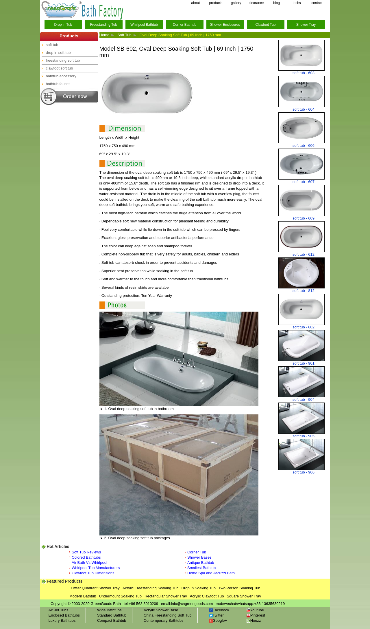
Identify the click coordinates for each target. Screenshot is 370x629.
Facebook (219, 610)
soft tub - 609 (303, 218)
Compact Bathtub (111, 620)
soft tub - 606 (303, 145)
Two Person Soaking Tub (239, 588)
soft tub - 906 (303, 472)
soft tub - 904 (303, 399)
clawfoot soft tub (59, 68)
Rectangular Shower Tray (166, 596)
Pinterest (256, 615)
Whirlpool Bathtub (144, 25)
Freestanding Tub (103, 25)
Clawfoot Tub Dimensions (93, 573)
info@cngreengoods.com (192, 603)
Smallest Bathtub (201, 568)
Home (104, 35)
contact (317, 3)
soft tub (52, 45)
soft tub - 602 (303, 327)
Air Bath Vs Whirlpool (89, 562)
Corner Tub (196, 552)
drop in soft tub (58, 52)
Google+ (218, 620)
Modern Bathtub (82, 596)
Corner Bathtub (184, 25)
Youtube (255, 610)
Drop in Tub (63, 25)
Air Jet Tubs (59, 610)
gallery (236, 3)
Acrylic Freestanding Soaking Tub (151, 588)
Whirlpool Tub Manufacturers (96, 568)
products (215, 3)
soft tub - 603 (303, 73)
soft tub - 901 (303, 363)
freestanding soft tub (63, 60)
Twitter (216, 615)
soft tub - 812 (303, 290)
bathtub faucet (58, 84)
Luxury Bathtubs (62, 620)
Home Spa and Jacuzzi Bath (211, 573)
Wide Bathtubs (109, 610)
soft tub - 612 (303, 254)
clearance (256, 3)
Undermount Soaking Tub (120, 596)
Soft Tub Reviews (86, 552)
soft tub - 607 (303, 182)
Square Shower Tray (244, 596)
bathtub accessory (61, 76)
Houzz (254, 620)
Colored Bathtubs (86, 557)
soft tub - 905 (303, 436)
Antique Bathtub (200, 562)
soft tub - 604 (303, 109)
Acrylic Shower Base (161, 610)
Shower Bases (199, 557)
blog (276, 3)
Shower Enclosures (225, 25)
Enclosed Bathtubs (64, 615)
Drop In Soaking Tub (199, 588)
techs (297, 3)
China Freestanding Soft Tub (168, 615)
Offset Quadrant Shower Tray (95, 588)
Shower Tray (306, 25)
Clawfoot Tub (265, 25)
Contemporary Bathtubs (163, 620)
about (195, 3)
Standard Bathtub (111, 615)
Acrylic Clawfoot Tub (207, 596)
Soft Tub (124, 35)
